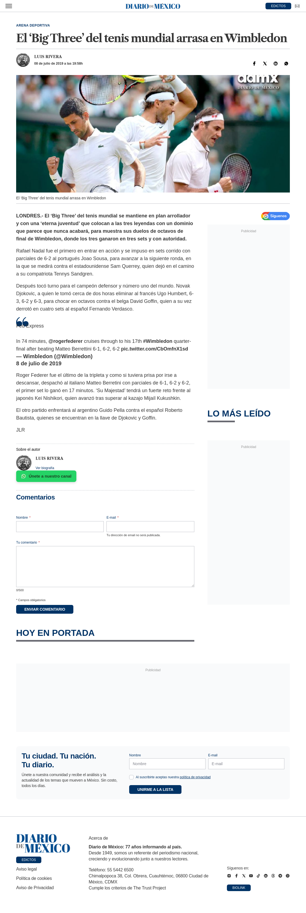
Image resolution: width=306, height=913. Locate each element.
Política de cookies (34, 878)
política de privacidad (195, 777)
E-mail (112, 517)
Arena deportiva (33, 25)
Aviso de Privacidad (35, 887)
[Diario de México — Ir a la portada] (153, 6)
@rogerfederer (65, 341)
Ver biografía (45, 468)
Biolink (238, 888)
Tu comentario (28, 542)
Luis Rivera (48, 56)
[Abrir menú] (8, 6)
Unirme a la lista (155, 789)
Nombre (23, 517)
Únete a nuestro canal (46, 476)
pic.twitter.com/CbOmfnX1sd (154, 349)
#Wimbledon (157, 341)
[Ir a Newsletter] (297, 6)
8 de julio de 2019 (39, 363)
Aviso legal (26, 869)
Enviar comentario (44, 609)
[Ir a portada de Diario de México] (43, 843)
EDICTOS (278, 6)
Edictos (29, 860)
